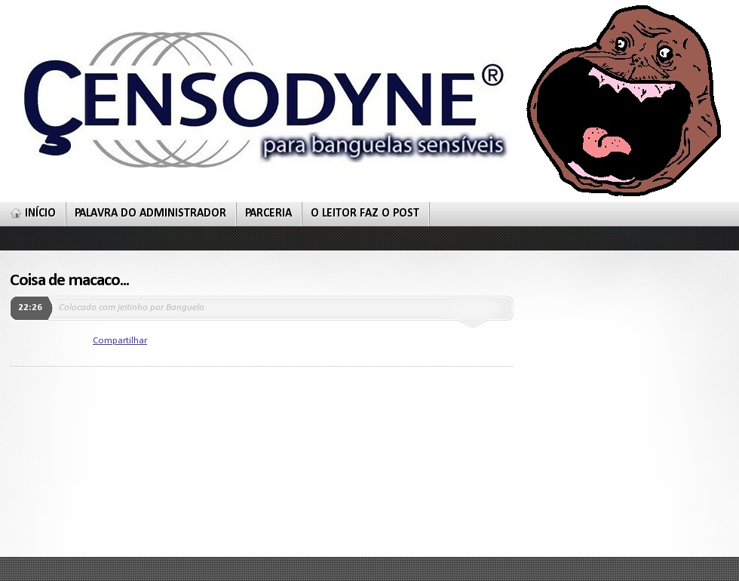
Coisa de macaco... (69, 281)
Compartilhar (120, 341)
